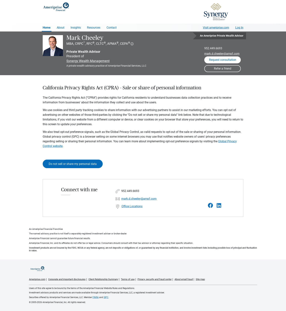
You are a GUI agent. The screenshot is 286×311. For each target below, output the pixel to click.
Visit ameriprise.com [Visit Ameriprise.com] (216, 27)
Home (47, 27)
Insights (76, 27)
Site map (200, 279)
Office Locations (131, 206)
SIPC (106, 297)
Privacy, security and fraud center (155, 279)
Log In (239, 27)
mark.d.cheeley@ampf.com (221, 53)
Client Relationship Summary (103, 279)
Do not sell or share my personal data (73, 164)
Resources (93, 27)
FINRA (95, 297)
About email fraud (184, 279)
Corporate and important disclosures (67, 279)
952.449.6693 (213, 48)
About (60, 27)
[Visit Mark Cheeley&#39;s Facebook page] (210, 206)
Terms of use (128, 279)
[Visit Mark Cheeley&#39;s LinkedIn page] (219, 206)
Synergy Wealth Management (88, 61)
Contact (112, 27)
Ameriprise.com (37, 279)
